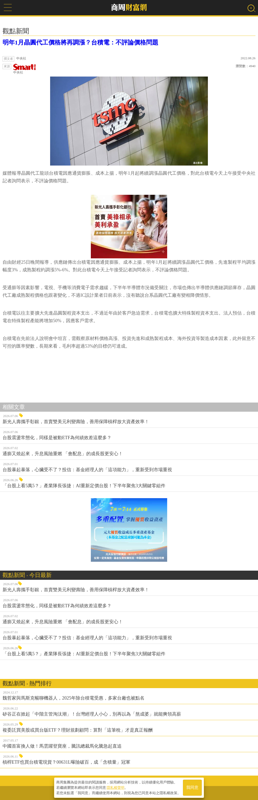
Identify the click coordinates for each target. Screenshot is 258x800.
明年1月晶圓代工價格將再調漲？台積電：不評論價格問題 (80, 42)
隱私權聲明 (115, 788)
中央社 (24, 69)
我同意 (192, 788)
